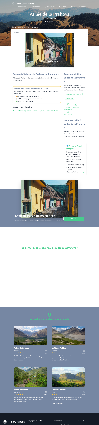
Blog (72, 7)
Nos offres (62, 7)
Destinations (35, 7)
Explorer (73, 219)
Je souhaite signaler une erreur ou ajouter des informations (35, 111)
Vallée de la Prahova (32, 27)
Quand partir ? (49, 7)
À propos (82, 7)
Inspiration (22, 7)
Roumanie (20, 27)
